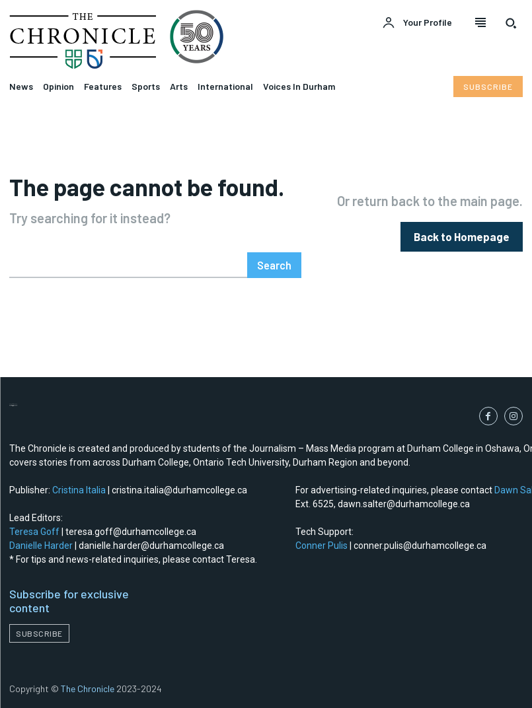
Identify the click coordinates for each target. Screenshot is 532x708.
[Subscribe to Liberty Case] (488, 86)
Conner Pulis (321, 545)
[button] (511, 23)
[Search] (274, 264)
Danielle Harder (41, 545)
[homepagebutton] (463, 236)
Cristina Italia (79, 489)
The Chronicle (87, 688)
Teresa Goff (34, 531)
